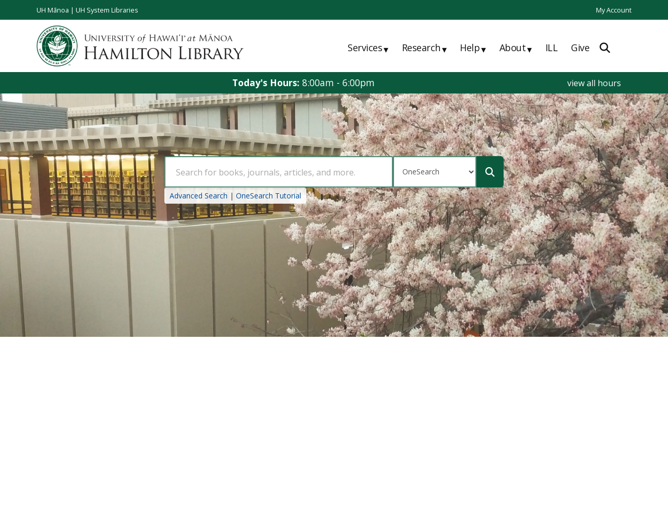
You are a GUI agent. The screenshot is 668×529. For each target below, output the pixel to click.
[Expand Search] (605, 48)
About (515, 48)
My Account (613, 10)
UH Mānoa (53, 10)
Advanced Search (199, 196)
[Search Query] (278, 171)
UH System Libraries (107, 10)
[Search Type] (434, 171)
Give (580, 47)
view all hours (594, 83)
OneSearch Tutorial (268, 196)
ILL (551, 47)
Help (473, 48)
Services (368, 48)
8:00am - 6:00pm (338, 82)
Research (424, 48)
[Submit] (490, 171)
